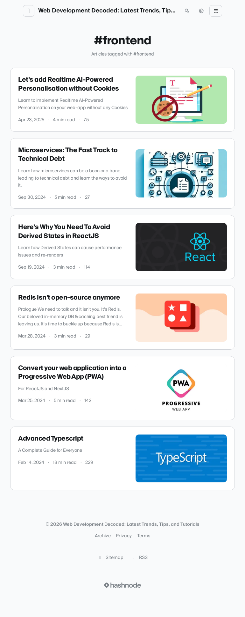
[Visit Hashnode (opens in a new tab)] (122, 585)
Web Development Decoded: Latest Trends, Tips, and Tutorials (108, 10)
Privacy (124, 536)
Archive (103, 536)
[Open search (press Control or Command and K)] (187, 11)
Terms (143, 536)
